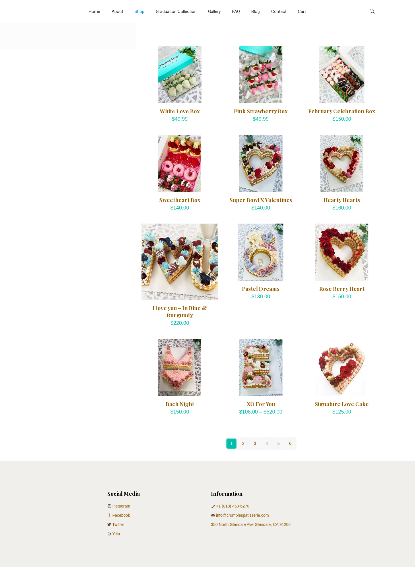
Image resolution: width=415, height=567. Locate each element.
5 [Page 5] (278, 443)
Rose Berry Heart (341, 288)
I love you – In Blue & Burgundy (180, 311)
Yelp (116, 533)
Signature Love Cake (342, 404)
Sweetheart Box (179, 199)
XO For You (261, 404)
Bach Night (180, 404)
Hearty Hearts (341, 199)
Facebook (121, 515)
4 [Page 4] (267, 443)
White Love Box (180, 111)
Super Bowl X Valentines (261, 199)
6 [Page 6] (290, 443)
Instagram (121, 506)
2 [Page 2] (243, 443)
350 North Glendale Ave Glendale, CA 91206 (251, 524)
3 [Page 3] (255, 443)
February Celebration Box (341, 111)
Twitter (118, 524)
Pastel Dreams (261, 288)
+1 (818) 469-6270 (232, 506)
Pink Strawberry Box (261, 111)
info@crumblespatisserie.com (242, 515)
